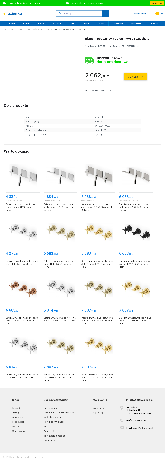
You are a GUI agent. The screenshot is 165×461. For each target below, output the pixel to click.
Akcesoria (154, 23)
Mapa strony (18, 431)
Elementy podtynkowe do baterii (38, 29)
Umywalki (11, 23)
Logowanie (98, 407)
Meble (86, 23)
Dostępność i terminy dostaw (59, 412)
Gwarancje (17, 417)
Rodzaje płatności (53, 417)
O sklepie (16, 412)
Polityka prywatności (54, 421)
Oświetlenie (136, 23)
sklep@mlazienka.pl (143, 428)
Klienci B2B (49, 440)
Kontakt (16, 407)
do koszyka (135, 76)
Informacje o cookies (54, 435)
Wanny (72, 23)
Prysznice (57, 23)
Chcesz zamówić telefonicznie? (98, 90)
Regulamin (49, 431)
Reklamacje (18, 421)
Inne (46, 426)
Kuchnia (101, 23)
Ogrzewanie (118, 23)
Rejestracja (98, 412)
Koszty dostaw (51, 407)
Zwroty (15, 426)
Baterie (26, 23)
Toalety (41, 23)
